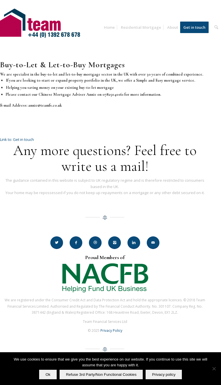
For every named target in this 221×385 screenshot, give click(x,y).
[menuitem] (109, 27)
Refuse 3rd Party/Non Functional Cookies (101, 374)
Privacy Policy (111, 330)
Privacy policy (163, 374)
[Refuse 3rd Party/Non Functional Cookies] (214, 368)
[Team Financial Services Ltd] (43, 32)
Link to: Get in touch (17, 139)
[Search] (216, 27)
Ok (47, 374)
